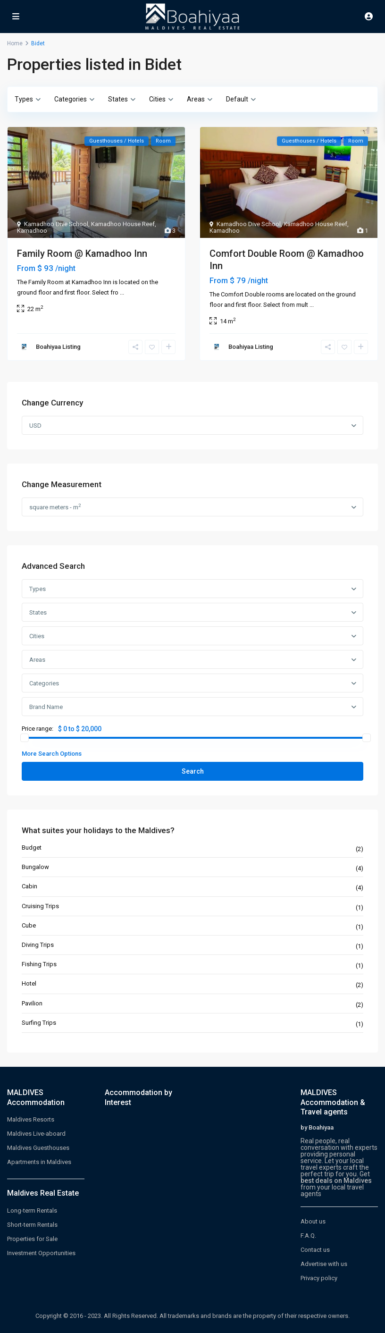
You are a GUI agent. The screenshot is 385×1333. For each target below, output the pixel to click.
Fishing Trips (39, 964)
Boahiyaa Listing (58, 346)
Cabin (29, 886)
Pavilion (32, 1003)
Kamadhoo (32, 230)
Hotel (29, 983)
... (122, 292)
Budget (32, 847)
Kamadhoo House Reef (123, 224)
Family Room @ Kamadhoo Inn (82, 253)
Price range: (37, 729)
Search (193, 771)
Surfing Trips (39, 1022)
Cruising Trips (40, 906)
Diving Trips (38, 944)
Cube (29, 925)
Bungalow (35, 866)
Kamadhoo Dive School (56, 224)
